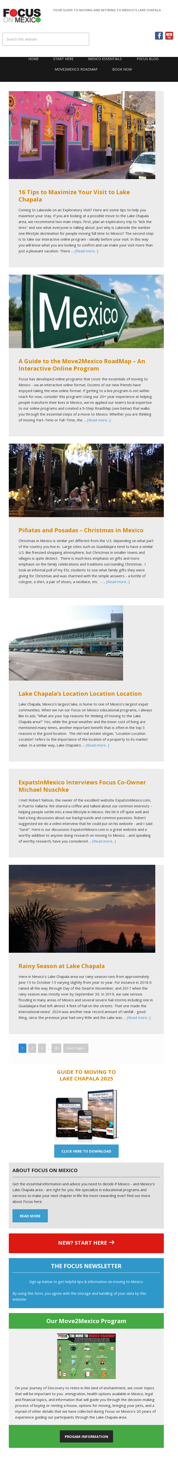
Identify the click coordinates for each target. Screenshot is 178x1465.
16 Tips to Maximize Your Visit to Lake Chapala (74, 195)
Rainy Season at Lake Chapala (62, 966)
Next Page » (75, 1048)
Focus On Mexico (22, 15)
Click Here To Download (86, 1151)
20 (56, 1048)
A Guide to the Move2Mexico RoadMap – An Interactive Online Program (82, 364)
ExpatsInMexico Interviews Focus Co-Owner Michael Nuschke (82, 785)
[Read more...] (86, 250)
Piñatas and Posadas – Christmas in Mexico (81, 530)
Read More (30, 1215)
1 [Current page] (22, 1048)
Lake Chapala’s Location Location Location (80, 693)
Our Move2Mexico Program (86, 1321)
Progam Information (86, 1436)
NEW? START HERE (82, 1242)
